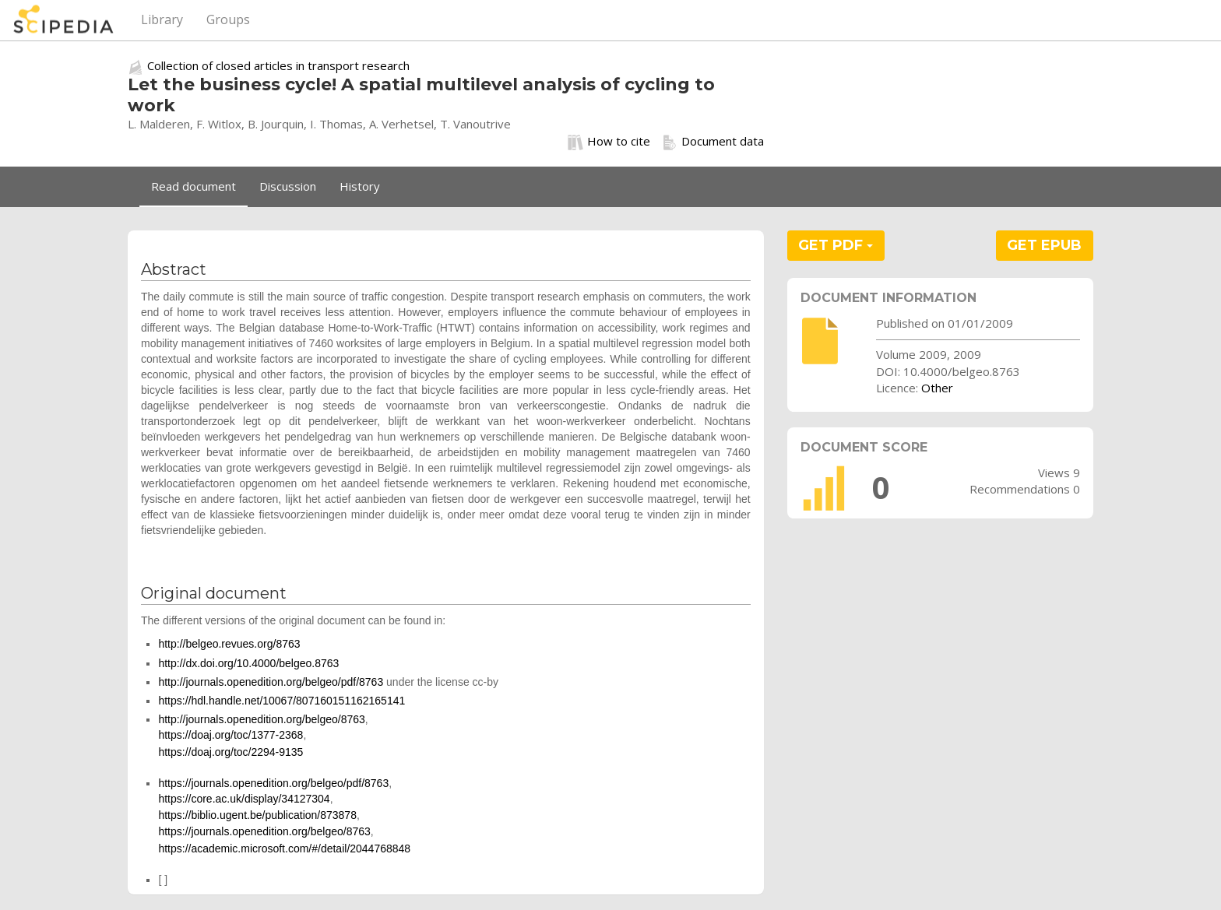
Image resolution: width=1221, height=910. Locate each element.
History (360, 186)
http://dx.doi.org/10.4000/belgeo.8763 (248, 663)
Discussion (287, 186)
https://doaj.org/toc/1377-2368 (230, 735)
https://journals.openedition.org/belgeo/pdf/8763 (273, 783)
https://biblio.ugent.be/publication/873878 (257, 815)
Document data (713, 141)
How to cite (609, 141)
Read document (193, 186)
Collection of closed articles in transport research (278, 65)
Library (162, 19)
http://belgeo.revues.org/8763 (229, 644)
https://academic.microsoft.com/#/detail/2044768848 (284, 848)
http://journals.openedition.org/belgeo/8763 (261, 719)
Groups (228, 19)
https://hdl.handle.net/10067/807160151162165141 (281, 700)
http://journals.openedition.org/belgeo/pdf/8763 (270, 682)
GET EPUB (1044, 245)
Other (937, 387)
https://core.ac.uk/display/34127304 (243, 798)
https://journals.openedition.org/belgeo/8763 (264, 831)
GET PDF (835, 245)
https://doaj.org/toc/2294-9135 (230, 752)
